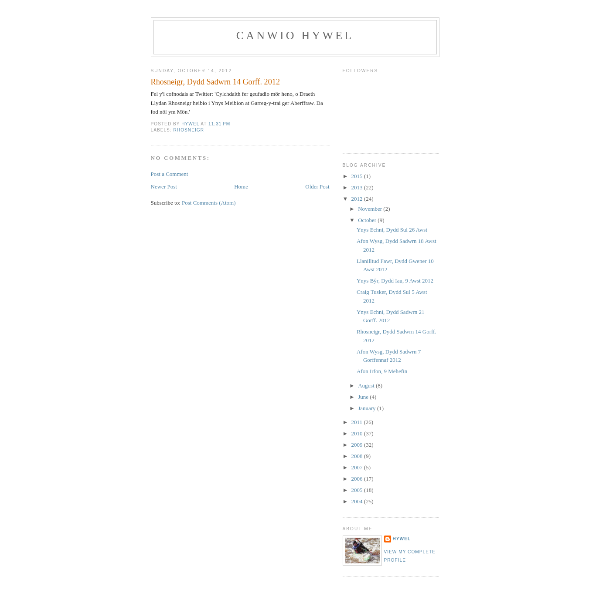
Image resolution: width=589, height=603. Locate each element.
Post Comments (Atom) (209, 202)
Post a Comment (169, 174)
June (364, 397)
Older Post (317, 186)
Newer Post (164, 186)
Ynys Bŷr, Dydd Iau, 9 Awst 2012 (395, 280)
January (367, 408)
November (370, 208)
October (368, 220)
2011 (357, 422)
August (367, 385)
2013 (357, 187)
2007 (357, 467)
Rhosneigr (189, 130)
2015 (357, 176)
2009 (357, 444)
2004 (357, 501)
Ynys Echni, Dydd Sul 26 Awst (392, 229)
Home (241, 186)
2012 (357, 198)
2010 (357, 433)
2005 (357, 490)
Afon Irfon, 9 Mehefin (382, 371)
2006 (357, 478)
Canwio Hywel (295, 35)
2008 (357, 456)
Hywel (402, 538)
